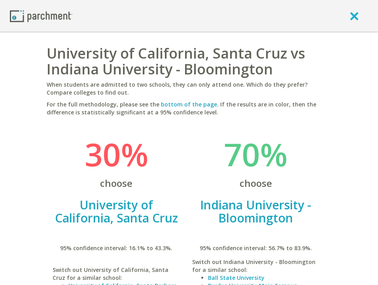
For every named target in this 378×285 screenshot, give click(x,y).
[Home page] (41, 15)
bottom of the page (189, 104)
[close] (354, 16)
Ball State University (236, 277)
